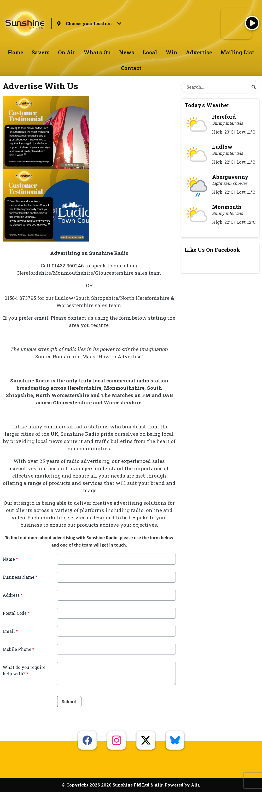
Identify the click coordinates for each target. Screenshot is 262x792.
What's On (97, 52)
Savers (41, 52)
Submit (69, 701)
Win (171, 52)
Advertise (199, 52)
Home (15, 52)
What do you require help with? (24, 670)
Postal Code (16, 613)
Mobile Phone (18, 649)
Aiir (195, 785)
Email (10, 631)
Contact (131, 68)
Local (150, 52)
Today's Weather (207, 105)
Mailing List (237, 52)
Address (12, 595)
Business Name (20, 577)
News (126, 52)
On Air (66, 52)
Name (10, 559)
